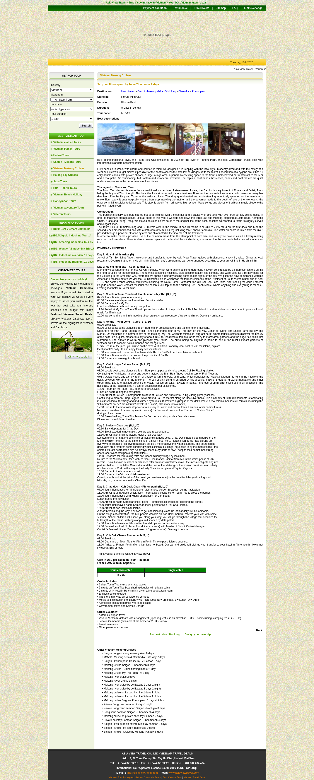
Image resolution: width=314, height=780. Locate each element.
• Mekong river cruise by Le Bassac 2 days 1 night (131, 684)
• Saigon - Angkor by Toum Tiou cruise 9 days (128, 727)
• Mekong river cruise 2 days (118, 676)
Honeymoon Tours (64, 201)
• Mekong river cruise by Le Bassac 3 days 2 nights (131, 688)
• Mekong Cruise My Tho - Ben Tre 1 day (125, 672)
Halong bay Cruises (65, 174)
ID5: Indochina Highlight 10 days (73, 261)
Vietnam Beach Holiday (67, 194)
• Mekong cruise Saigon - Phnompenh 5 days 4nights (133, 700)
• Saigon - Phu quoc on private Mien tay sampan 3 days (134, 723)
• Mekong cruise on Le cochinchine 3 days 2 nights (131, 696)
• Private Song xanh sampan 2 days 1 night (127, 704)
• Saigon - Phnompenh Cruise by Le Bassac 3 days (131, 661)
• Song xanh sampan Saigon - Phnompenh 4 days (131, 712)
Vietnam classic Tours (67, 142)
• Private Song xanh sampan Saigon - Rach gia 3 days (133, 708)
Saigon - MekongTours (67, 161)
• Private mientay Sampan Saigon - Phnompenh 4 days (134, 720)
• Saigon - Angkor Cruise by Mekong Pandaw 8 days (132, 731)
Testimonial (180, 8)
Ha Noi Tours (61, 155)
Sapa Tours (60, 181)
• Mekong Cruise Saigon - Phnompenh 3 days (128, 665)
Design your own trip (198, 634)
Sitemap (221, 8)
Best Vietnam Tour (172, 777)
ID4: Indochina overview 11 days (73, 255)
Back (259, 630)
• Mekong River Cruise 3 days (119, 680)
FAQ (235, 8)
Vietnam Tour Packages (121, 777)
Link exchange (253, 8)
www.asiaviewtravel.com (184, 772)
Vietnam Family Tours (66, 148)
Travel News (201, 8)
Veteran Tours (62, 214)
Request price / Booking (164, 634)
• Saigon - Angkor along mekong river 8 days (128, 653)
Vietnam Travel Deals (194, 777)
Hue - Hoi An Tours (65, 188)
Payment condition (155, 8)
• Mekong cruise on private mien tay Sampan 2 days (132, 716)
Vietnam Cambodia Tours (148, 777)
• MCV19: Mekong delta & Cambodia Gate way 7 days (133, 657)
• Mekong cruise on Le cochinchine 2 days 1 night (131, 692)
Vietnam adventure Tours (69, 207)
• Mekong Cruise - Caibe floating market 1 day (128, 669)
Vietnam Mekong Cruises (69, 168)
